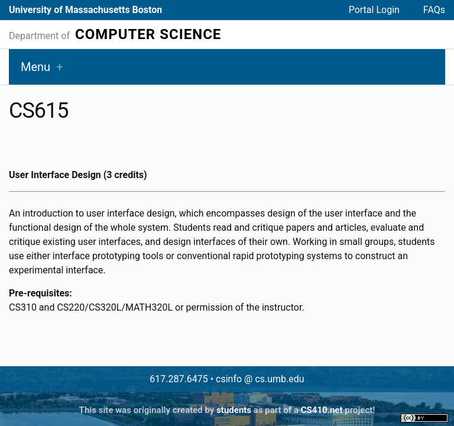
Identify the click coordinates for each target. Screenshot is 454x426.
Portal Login (374, 9)
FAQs (434, 9)
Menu (35, 67)
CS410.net (322, 410)
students (233, 410)
